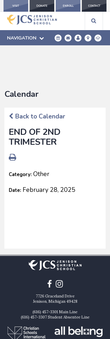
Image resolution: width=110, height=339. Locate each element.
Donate (42, 6)
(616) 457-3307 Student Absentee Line (55, 281)
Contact (94, 6)
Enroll (68, 6)
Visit (15, 6)
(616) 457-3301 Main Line (55, 276)
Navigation (25, 38)
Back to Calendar (37, 81)
